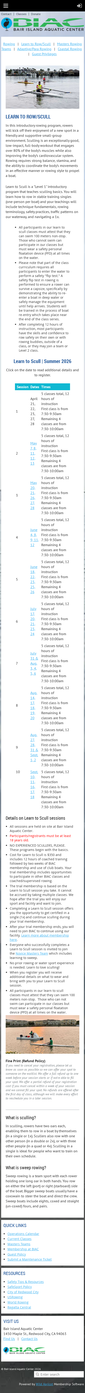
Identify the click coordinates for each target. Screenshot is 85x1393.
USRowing (15, 1297)
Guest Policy (16, 1254)
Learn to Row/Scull (36, 44)
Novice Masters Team (32, 953)
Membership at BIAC (23, 1249)
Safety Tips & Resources (25, 1282)
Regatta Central (19, 1307)
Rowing (9, 44)
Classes (21, 14)
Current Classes (19, 1239)
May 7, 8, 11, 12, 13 (33, 453)
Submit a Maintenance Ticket (29, 1259)
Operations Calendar (23, 1234)
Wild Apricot (44, 1384)
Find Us (9, 1338)
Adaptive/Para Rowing (34, 49)
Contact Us (29, 1338)
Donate (36, 14)
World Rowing (18, 1302)
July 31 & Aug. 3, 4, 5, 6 (34, 663)
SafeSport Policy (19, 1287)
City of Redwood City (23, 1292)
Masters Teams (18, 1244)
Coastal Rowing (70, 49)
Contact (6, 14)
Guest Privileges (44, 54)
